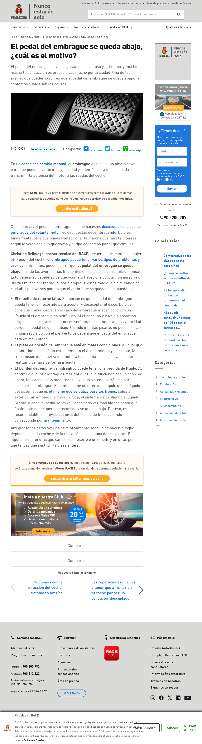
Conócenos (86, 3)
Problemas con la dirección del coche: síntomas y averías (45, 589)
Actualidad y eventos (174, 391)
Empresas (104, 3)
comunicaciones (165, 173)
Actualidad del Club (173, 413)
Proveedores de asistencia (76, 650)
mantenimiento (57, 421)
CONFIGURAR (146, 728)
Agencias (63, 664)
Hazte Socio (18, 26)
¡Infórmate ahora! (77, 209)
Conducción (168, 384)
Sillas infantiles (170, 406)
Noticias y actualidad (86, 26)
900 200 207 (175, 217)
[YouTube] (187, 698)
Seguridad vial (170, 398)
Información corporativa (168, 676)
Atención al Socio (23, 650)
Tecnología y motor (43, 149)
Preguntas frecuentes (26, 657)
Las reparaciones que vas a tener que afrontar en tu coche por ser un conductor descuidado (113, 592)
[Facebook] (161, 698)
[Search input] (132, 14)
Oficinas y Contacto (128, 3)
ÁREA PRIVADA (72, 695)
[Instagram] (153, 698)
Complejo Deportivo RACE (169, 657)
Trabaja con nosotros (165, 683)
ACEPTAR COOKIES (190, 727)
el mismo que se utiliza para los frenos (82, 392)
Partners (63, 657)
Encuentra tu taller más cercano (76, 480)
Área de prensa (156, 3)
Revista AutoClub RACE (168, 650)
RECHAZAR (171, 727)
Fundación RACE (119, 26)
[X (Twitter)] (169, 698)
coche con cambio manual (43, 163)
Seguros (60, 26)
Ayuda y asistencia (177, 26)
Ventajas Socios (181, 3)
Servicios (40, 26)
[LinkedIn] (178, 698)
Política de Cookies (34, 740)
